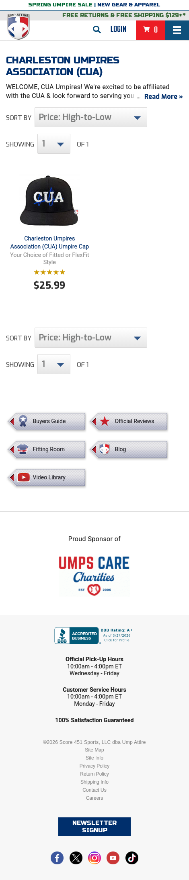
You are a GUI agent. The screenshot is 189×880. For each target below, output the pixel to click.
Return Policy (94, 774)
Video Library (49, 477)
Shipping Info (94, 782)
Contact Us (94, 790)
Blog (120, 449)
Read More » (163, 96)
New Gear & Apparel (128, 5)
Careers (94, 798)
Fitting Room (49, 449)
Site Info (94, 758)
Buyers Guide (49, 421)
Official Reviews (134, 421)
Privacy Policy (95, 766)
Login (118, 29)
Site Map (94, 750)
